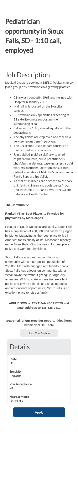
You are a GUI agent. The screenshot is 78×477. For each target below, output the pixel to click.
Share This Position (39, 333)
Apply (39, 412)
